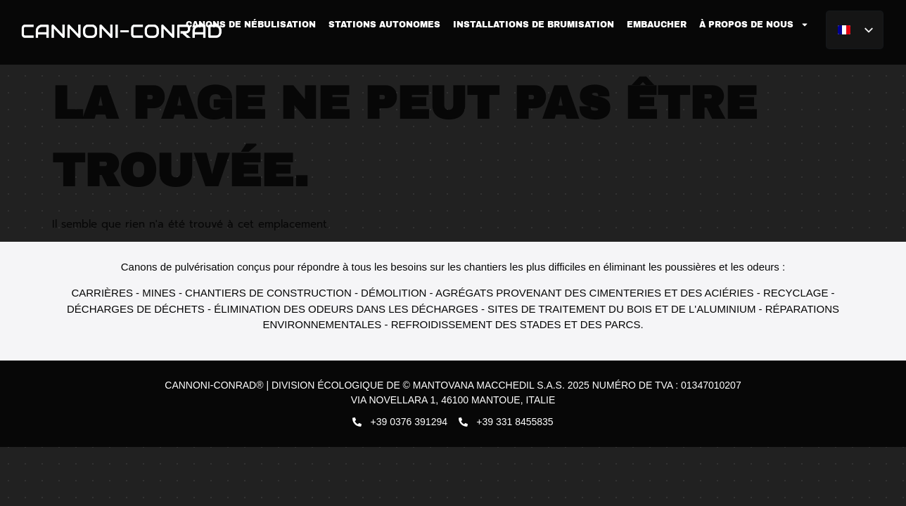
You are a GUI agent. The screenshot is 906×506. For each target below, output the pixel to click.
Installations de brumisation (533, 25)
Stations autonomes (384, 25)
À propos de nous (754, 24)
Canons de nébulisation (251, 25)
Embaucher (657, 25)
